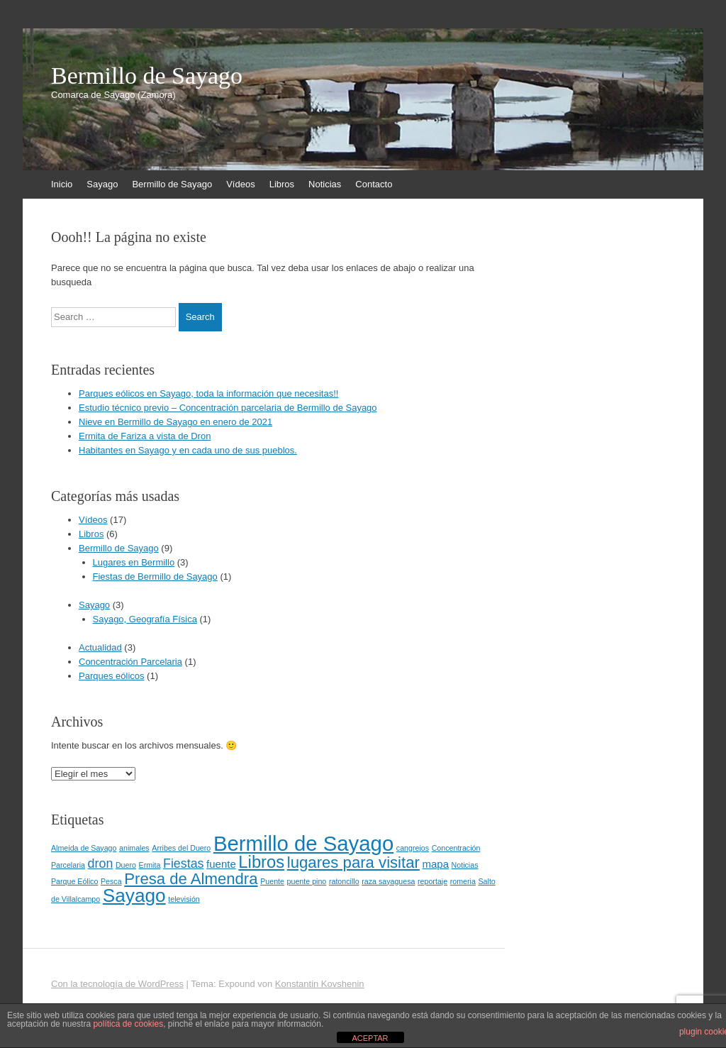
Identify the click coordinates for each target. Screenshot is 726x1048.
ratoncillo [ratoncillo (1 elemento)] (344, 881)
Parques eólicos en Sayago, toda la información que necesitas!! (208, 393)
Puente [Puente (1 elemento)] (272, 881)
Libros (281, 184)
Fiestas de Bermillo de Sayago (155, 576)
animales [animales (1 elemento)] (134, 848)
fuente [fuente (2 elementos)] (221, 864)
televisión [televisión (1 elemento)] (183, 899)
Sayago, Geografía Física (145, 619)
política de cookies (128, 1024)
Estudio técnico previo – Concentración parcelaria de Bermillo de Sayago (228, 407)
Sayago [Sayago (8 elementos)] (134, 895)
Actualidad (100, 647)
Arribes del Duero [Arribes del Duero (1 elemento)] (181, 848)
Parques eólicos (112, 676)
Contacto (373, 184)
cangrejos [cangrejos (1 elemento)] (412, 848)
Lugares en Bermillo (134, 562)
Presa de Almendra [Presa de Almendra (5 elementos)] (190, 879)
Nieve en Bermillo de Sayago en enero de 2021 (175, 422)
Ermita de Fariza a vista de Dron (145, 436)
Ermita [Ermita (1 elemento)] (150, 865)
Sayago (102, 184)
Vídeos (240, 184)
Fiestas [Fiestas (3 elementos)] (183, 863)
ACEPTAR (370, 1038)
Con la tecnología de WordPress (117, 983)
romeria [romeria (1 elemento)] (463, 881)
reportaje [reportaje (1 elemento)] (432, 881)
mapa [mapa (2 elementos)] (436, 864)
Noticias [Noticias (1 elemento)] (465, 865)
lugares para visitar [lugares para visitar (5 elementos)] (353, 862)
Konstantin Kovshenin (319, 983)
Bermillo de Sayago (146, 76)
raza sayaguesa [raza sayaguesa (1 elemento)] (388, 881)
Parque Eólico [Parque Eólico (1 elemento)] (74, 881)
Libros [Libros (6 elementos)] (261, 861)
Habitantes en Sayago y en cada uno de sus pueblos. (188, 450)
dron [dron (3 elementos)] (100, 863)
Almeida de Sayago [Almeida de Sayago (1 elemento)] (83, 848)
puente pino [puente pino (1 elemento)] (307, 881)
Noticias (324, 184)
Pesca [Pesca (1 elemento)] (111, 881)
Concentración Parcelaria (130, 661)
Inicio (61, 184)
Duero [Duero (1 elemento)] (126, 865)
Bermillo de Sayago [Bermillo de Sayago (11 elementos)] (303, 843)
